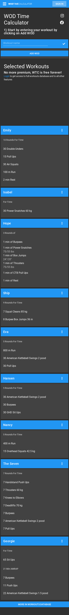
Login (6, 76)
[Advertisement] (34, 103)
